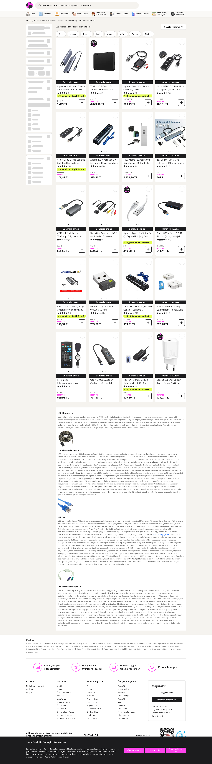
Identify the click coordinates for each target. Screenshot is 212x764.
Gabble (125, 649)
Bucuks (114, 646)
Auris (104, 646)
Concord (58, 646)
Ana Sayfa (30, 20)
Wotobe (64, 649)
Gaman (110, 34)
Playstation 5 (92, 702)
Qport (110, 643)
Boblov (51, 646)
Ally (75, 649)
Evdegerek (132, 646)
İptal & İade (61, 696)
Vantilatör (121, 705)
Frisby (28, 646)
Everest (135, 34)
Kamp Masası (122, 718)
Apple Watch (92, 705)
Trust (59, 649)
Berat (84, 649)
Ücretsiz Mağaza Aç (166, 699)
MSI (169, 646)
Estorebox (117, 649)
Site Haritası (61, 709)
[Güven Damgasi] (181, 736)
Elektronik (41, 20)
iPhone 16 (121, 699)
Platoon (40, 646)
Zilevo (155, 643)
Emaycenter (108, 649)
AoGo (99, 646)
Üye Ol (59, 686)
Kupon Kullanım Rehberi (66, 712)
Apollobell (162, 643)
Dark (98, 34)
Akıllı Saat (90, 696)
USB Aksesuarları (87, 20)
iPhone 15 (121, 686)
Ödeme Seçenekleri (64, 692)
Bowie (109, 646)
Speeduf (117, 643)
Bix (63, 646)
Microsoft (175, 646)
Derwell (74, 646)
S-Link (105, 643)
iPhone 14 (91, 692)
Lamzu (178, 649)
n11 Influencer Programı (66, 718)
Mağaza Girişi (166, 692)
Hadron (69, 643)
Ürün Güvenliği (62, 705)
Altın (88, 686)
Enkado (182, 643)
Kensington (156, 646)
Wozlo (70, 649)
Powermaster (46, 649)
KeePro (142, 643)
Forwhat (80, 646)
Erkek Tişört (91, 715)
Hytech (34, 646)
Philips (37, 649)
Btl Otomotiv (92, 649)
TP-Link (92, 643)
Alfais (122, 34)
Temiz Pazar (134, 643)
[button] (68, 78)
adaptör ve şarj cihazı (161, 534)
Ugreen (73, 34)
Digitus (148, 34)
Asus (46, 646)
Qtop (54, 649)
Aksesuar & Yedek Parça (68, 20)
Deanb (67, 646)
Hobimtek (164, 649)
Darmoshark (123, 646)
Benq (79, 649)
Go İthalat (132, 649)
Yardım (59, 689)
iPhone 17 (121, 692)
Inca (170, 649)
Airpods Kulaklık (93, 699)
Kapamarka (146, 646)
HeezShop (125, 643)
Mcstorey (99, 643)
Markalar (29, 689)
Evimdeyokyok (78, 643)
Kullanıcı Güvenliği (63, 702)
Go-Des (139, 649)
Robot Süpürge (93, 689)
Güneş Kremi (122, 709)
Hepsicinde (156, 649)
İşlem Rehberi (62, 699)
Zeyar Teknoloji (90, 646)
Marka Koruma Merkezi (35, 686)
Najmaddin (30, 649)
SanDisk (170, 643)
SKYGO (176, 643)
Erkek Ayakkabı (92, 712)
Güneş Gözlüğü (123, 696)
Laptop (120, 702)
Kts (174, 649)
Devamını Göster (32, 653)
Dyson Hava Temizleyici (126, 712)
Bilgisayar (52, 20)
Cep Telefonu (92, 718)
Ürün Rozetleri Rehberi (65, 715)
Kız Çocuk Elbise (123, 689)
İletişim (29, 692)
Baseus (86, 34)
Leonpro (164, 646)
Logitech (149, 643)
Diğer (61, 34)
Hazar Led (147, 649)
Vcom (87, 643)
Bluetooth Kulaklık (94, 709)
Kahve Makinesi (123, 715)
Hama (139, 646)
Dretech (100, 649)
